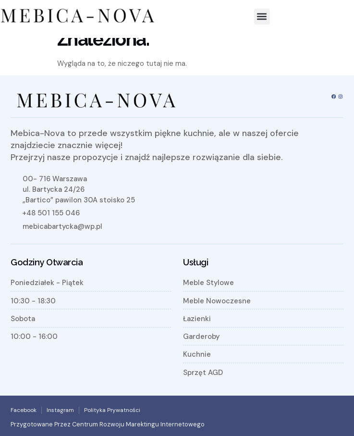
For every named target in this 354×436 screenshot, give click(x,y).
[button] (262, 17)
